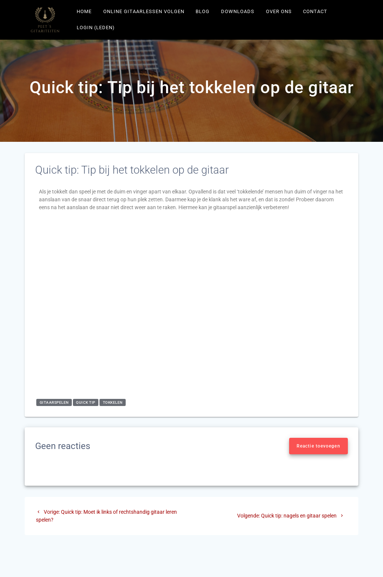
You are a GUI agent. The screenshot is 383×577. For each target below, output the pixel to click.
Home (84, 11)
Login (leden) (96, 27)
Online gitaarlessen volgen (143, 11)
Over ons (279, 11)
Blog (202, 11)
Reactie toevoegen (318, 446)
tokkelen (113, 402)
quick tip (85, 402)
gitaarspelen (54, 402)
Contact (315, 11)
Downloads (237, 11)
